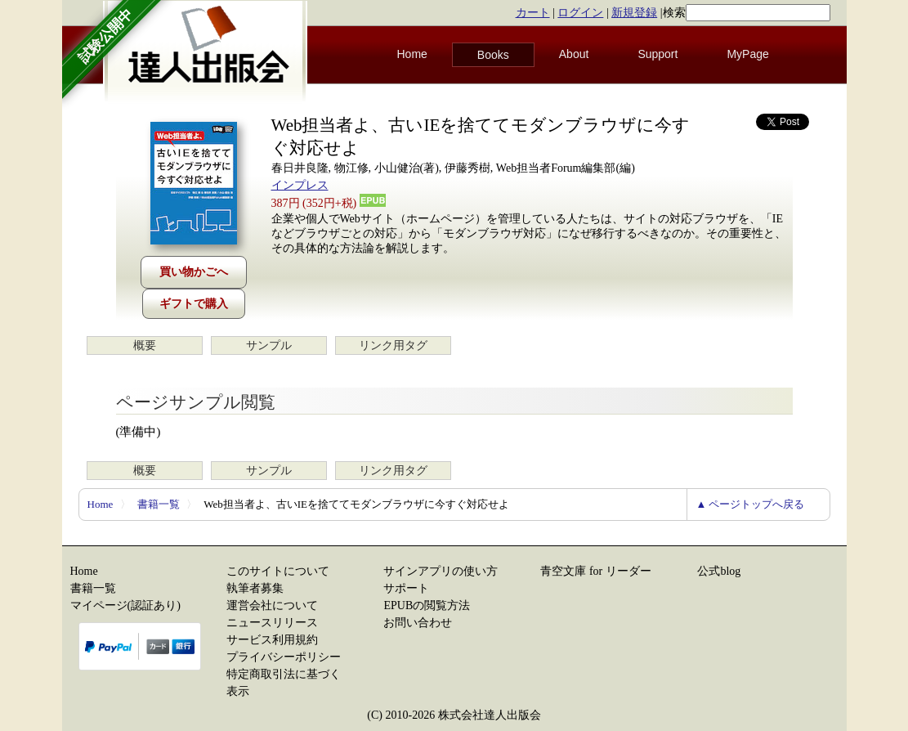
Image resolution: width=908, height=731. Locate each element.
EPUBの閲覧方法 (426, 605)
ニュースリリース (272, 623)
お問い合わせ (417, 623)
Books (493, 54)
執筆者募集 (255, 588)
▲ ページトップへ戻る (750, 504)
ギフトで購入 (193, 304)
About (574, 54)
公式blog (718, 571)
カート (533, 13)
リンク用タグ (393, 345)
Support (657, 54)
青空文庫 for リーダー (595, 571)
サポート (406, 588)
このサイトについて (277, 571)
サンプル (269, 345)
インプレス (300, 185)
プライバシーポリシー (283, 657)
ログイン (580, 13)
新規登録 (634, 13)
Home (412, 54)
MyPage (747, 54)
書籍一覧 (158, 504)
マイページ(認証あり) (125, 605)
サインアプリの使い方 (440, 571)
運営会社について (272, 605)
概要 (144, 345)
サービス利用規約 (272, 640)
